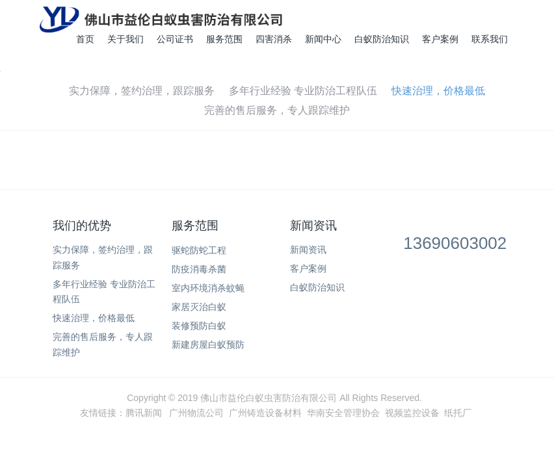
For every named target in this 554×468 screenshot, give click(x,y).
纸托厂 (457, 413)
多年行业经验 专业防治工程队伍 (303, 90)
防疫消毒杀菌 (199, 269)
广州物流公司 (196, 413)
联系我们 (489, 39)
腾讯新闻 (143, 413)
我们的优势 (82, 225)
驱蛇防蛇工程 (199, 250)
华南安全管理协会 (343, 413)
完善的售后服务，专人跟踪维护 (277, 110)
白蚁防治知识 (381, 39)
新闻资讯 (313, 225)
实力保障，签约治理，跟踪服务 (142, 90)
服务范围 (224, 39)
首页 (85, 39)
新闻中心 (323, 39)
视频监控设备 (412, 413)
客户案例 (440, 39)
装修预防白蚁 (199, 325)
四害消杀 (274, 39)
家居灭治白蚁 (199, 307)
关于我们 (125, 39)
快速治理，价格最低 (438, 90)
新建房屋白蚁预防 (208, 344)
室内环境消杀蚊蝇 (208, 288)
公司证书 (175, 39)
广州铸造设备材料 (265, 413)
